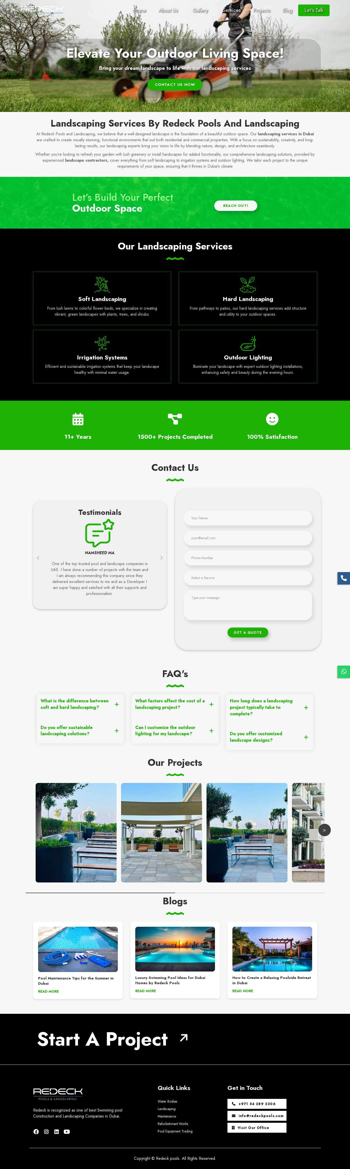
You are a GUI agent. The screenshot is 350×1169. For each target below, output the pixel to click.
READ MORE (48, 991)
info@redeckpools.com (258, 1115)
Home (139, 10)
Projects (261, 10)
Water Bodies (167, 1101)
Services (232, 10)
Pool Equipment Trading (175, 1131)
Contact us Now (175, 84)
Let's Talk (313, 10)
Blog (287, 10)
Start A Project (102, 1039)
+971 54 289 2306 (254, 1103)
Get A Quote (248, 632)
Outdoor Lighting (248, 357)
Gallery (200, 10)
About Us (168, 10)
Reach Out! (235, 205)
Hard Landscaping (248, 298)
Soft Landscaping (102, 298)
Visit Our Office (251, 1127)
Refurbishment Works (173, 1123)
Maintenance (167, 1116)
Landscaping (167, 1108)
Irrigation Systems (102, 357)
